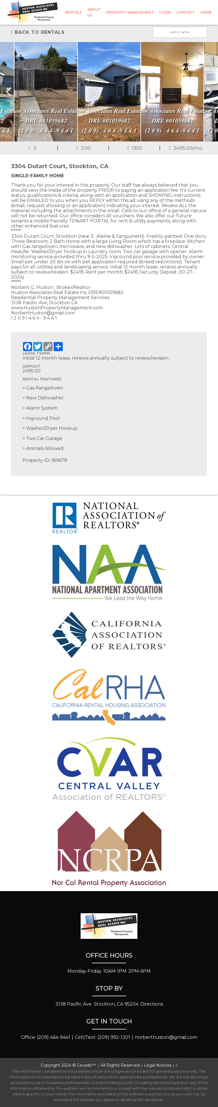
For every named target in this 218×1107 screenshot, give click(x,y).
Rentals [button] (73, 12)
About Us (94, 12)
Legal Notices (157, 1065)
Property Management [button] (130, 12)
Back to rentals (38, 32)
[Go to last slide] (9, 91)
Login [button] (165, 12)
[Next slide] (208, 91)
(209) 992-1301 (113, 1037)
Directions (151, 1004)
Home (206, 12)
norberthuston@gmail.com (166, 1037)
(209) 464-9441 (53, 1037)
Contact (186, 12)
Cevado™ (87, 1065)
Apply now (180, 32)
